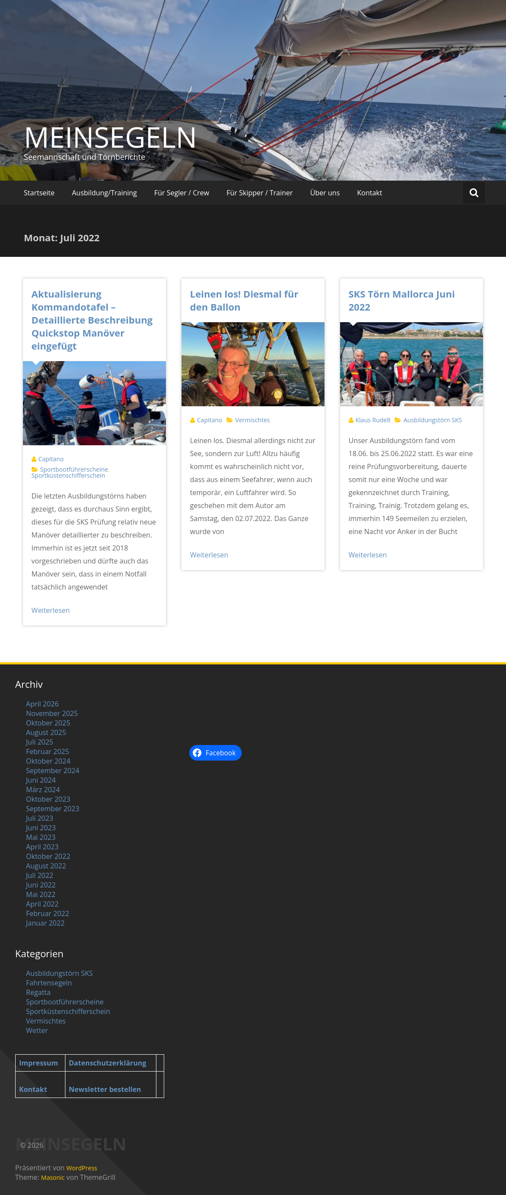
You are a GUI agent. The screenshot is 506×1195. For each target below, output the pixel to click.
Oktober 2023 (48, 799)
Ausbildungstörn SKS (432, 420)
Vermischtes (252, 420)
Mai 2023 (40, 837)
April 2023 (42, 847)
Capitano (51, 459)
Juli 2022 (39, 875)
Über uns (325, 193)
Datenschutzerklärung (107, 1063)
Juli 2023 (39, 818)
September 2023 (52, 808)
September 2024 (52, 770)
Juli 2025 (39, 742)
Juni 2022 (41, 885)
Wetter (37, 1030)
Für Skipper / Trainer (260, 193)
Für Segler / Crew (181, 193)
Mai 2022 (40, 894)
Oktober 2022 (48, 856)
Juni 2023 (41, 827)
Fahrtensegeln (49, 983)
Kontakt (369, 193)
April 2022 (42, 904)
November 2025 (52, 713)
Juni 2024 (41, 780)
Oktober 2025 (48, 723)
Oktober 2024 (48, 761)
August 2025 (46, 732)
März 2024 (43, 789)
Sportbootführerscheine (74, 469)
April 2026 (42, 704)
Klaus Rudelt (373, 420)
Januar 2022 (45, 923)
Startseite (39, 193)
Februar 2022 (47, 913)
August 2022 (46, 866)
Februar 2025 (47, 751)
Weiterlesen (51, 610)
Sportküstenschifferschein (68, 475)
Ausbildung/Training (104, 193)
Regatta (38, 992)
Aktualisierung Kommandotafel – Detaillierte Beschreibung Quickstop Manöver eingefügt (92, 319)
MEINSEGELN (110, 137)
